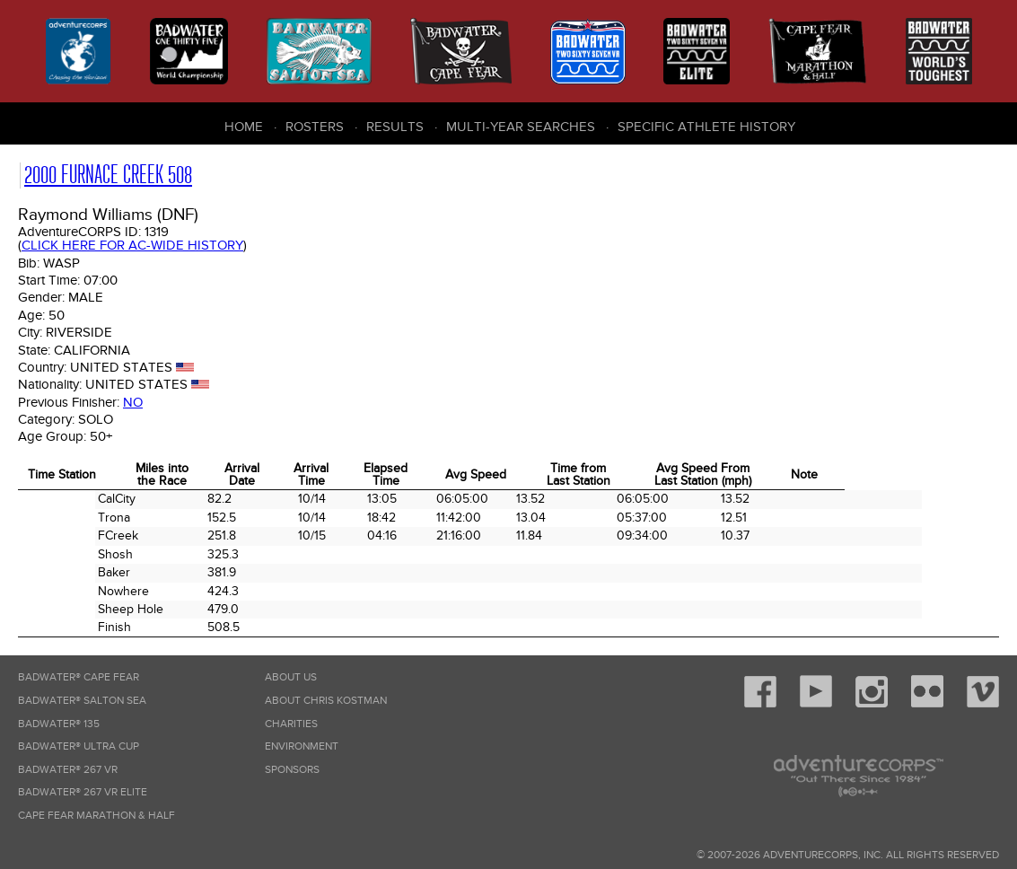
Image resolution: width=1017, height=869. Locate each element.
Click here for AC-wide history (132, 245)
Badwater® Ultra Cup (78, 746)
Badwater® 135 (59, 724)
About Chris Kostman (326, 701)
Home (243, 126)
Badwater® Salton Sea (82, 701)
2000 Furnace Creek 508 (108, 174)
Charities (291, 724)
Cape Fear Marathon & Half (96, 815)
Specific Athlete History (706, 126)
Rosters (314, 126)
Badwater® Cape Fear (78, 677)
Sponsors (292, 770)
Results (395, 126)
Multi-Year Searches (520, 126)
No (133, 402)
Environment (301, 746)
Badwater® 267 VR (68, 770)
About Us (291, 677)
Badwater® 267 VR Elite (82, 792)
